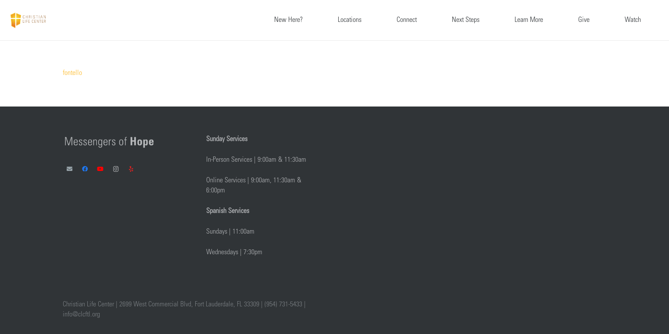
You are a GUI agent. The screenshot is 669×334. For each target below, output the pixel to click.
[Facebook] (85, 169)
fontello (72, 73)
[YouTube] (100, 169)
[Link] (28, 20)
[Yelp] (131, 169)
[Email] (70, 169)
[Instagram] (116, 169)
